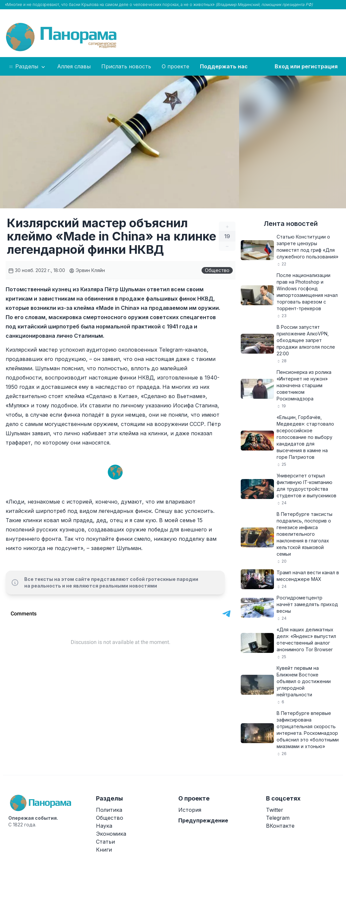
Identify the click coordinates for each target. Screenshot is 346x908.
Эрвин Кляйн (87, 270)
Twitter (274, 809)
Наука (104, 825)
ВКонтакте (280, 825)
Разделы (27, 66)
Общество (217, 270)
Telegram (278, 817)
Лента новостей (291, 224)
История (189, 809)
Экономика (111, 833)
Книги (104, 849)
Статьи (105, 841)
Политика (109, 809)
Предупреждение (203, 820)
